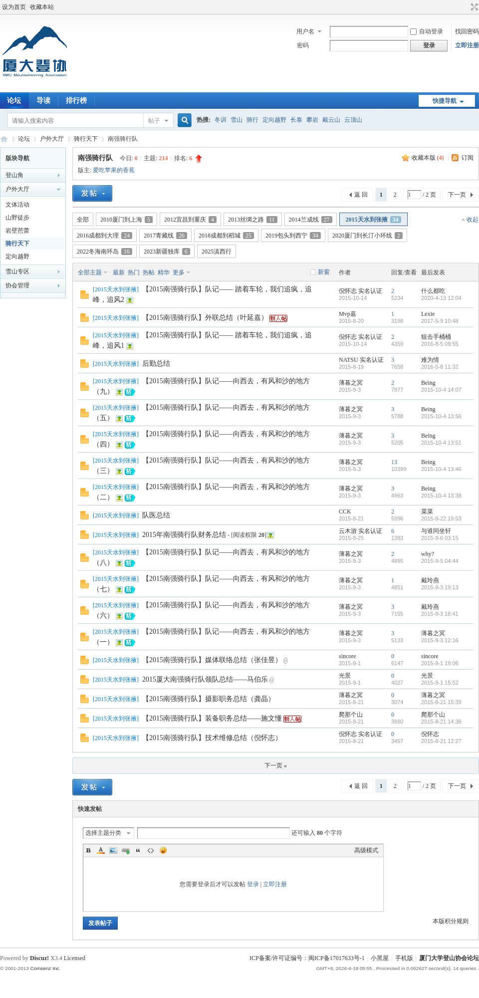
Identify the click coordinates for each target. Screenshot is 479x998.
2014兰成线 (310, 219)
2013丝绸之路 (252, 219)
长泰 (296, 119)
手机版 (404, 958)
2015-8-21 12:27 (441, 741)
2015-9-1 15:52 (440, 683)
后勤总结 (156, 363)
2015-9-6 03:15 (440, 538)
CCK (345, 511)
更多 (179, 272)
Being (428, 382)
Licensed (74, 958)
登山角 (14, 175)
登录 (253, 884)
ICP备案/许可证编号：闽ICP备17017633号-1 (307, 958)
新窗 (324, 271)
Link (126, 850)
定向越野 (274, 119)
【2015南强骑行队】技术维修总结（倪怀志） (212, 738)
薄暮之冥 (351, 382)
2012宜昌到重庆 (190, 219)
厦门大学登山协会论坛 (4, 139)
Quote (138, 850)
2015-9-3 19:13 (440, 587)
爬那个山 (351, 714)
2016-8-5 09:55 (440, 344)
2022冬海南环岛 (104, 251)
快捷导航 (445, 100)
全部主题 (90, 272)
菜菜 (427, 511)
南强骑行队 (95, 158)
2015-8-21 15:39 (441, 702)
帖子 (154, 120)
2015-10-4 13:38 (441, 496)
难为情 (430, 359)
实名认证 (370, 290)
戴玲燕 (430, 580)
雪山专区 (17, 271)
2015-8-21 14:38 (441, 722)
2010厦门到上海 (126, 219)
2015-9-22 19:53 (441, 518)
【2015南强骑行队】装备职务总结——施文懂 (212, 718)
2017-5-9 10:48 (440, 321)
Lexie (428, 313)
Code (151, 850)
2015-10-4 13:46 (441, 469)
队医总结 (156, 515)
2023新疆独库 (167, 251)
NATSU (348, 359)
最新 (119, 272)
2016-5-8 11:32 (440, 367)
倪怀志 (348, 290)
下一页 (457, 194)
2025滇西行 (217, 251)
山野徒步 (17, 217)
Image (113, 850)
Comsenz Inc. (45, 968)
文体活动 (17, 204)
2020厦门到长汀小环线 (367, 235)
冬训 (221, 119)
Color (101, 850)
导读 (43, 100)
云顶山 (353, 119)
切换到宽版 (473, 6)
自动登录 (426, 31)
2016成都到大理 (104, 235)
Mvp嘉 (347, 313)
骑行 (252, 119)
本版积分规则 (451, 921)
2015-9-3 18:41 (440, 614)
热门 (134, 272)
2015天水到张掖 (373, 219)
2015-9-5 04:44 (440, 561)
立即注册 (467, 45)
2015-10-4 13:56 (441, 416)
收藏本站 (42, 6)
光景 (345, 675)
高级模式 (366, 850)
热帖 (149, 272)
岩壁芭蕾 (17, 230)
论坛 (24, 138)
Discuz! (39, 958)
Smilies (163, 850)
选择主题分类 (103, 832)
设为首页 (14, 6)
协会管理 (17, 285)
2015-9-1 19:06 (440, 663)
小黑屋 (380, 958)
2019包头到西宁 (293, 235)
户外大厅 (52, 138)
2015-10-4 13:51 (441, 443)
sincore (347, 656)
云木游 (348, 530)
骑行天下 (86, 138)
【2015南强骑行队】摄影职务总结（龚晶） (208, 699)
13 (394, 462)
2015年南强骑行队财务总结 (184, 534)
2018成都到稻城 (226, 235)
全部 (83, 219)
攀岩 (312, 119)
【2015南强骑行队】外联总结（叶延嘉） (205, 317)
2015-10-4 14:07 (441, 390)
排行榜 (76, 100)
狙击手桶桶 (436, 336)
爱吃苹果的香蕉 (114, 170)
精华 (164, 272)
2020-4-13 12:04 (441, 298)
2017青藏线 (165, 235)
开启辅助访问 (465, 6)
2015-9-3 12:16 (440, 640)
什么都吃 (433, 290)
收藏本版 (428, 157)
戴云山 (331, 119)
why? (427, 553)
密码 (303, 45)
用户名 (305, 31)
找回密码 (467, 31)
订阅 (468, 157)
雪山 (236, 119)
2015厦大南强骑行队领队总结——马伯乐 (205, 679)
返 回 (361, 194)
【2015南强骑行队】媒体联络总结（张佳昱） (212, 660)
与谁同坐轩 (436, 530)
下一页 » (275, 765)
